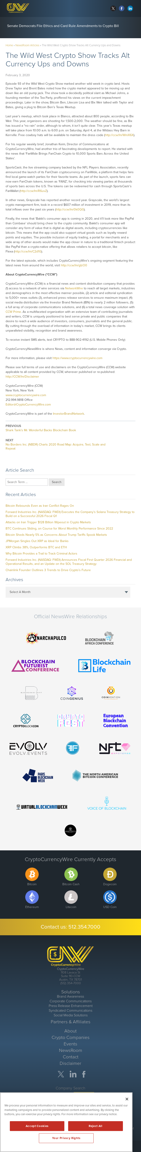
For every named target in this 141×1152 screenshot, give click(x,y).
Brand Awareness (70, 996)
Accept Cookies (37, 1126)
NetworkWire (74, 288)
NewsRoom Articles (27, 45)
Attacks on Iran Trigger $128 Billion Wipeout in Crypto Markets (48, 522)
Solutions (70, 992)
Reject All (95, 1126)
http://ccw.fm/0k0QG (70, 209)
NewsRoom (70, 1050)
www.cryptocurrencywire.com (26, 395)
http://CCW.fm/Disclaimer (22, 376)
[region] (66, 1122)
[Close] (127, 1099)
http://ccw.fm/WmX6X (119, 135)
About (70, 1031)
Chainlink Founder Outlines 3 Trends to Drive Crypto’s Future (48, 570)
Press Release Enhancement (71, 1006)
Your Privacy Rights (66, 1138)
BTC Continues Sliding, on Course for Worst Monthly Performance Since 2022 (59, 528)
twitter (113, 8)
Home (9, 45)
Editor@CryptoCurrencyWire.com (28, 404)
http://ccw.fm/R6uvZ (33, 191)
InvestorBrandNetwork (68, 414)
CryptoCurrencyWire (70, 969)
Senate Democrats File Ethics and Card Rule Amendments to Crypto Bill (63, 26)
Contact (70, 1057)
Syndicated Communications (70, 1010)
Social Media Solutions (71, 1015)
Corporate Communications (71, 1001)
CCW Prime (13, 312)
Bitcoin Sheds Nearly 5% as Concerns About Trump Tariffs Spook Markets (56, 535)
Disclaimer (70, 1063)
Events (70, 1044)
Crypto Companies (71, 1037)
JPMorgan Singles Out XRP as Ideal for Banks (37, 541)
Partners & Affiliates (70, 1022)
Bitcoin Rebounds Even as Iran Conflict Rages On (40, 506)
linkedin (130, 8)
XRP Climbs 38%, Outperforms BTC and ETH (36, 547)
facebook (121, 8)
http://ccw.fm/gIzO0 (74, 265)
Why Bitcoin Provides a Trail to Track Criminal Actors (41, 553)
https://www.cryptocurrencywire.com (77, 358)
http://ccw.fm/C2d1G (28, 251)
